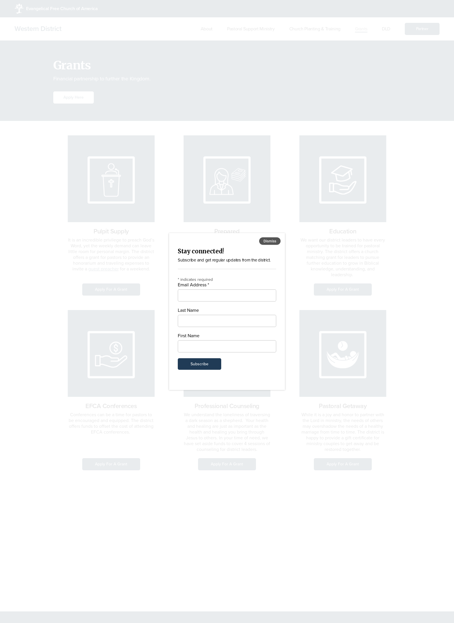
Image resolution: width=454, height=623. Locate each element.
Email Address (193, 284)
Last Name (188, 310)
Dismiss (269, 241)
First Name (188, 335)
